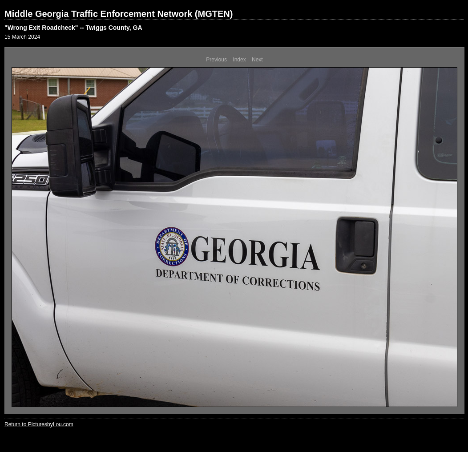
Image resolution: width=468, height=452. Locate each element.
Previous (216, 59)
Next (257, 59)
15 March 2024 (22, 37)
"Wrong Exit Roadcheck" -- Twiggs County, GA (73, 27)
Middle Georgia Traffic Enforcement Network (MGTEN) (118, 14)
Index (239, 59)
